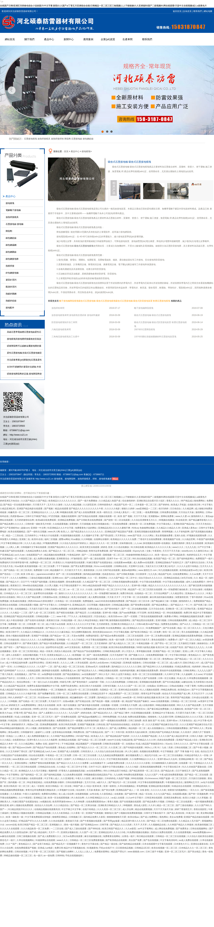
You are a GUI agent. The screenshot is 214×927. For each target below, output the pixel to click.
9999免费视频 (110, 717)
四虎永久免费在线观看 (162, 832)
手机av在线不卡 (107, 848)
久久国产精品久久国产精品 (34, 500)
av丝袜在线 (26, 709)
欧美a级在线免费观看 (46, 520)
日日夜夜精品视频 (124, 848)
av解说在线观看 (8, 836)
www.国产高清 (135, 535)
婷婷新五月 (14, 705)
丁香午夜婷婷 (196, 597)
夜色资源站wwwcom (103, 632)
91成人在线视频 (22, 717)
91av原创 (54, 709)
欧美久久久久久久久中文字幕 (81, 624)
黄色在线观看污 (159, 639)
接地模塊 (10, 203)
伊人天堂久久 (128, 651)
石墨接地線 (76, 139)
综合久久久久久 (28, 639)
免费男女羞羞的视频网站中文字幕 (43, 686)
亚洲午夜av (172, 720)
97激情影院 (77, 558)
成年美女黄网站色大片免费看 (112, 709)
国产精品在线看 (90, 659)
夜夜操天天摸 (72, 821)
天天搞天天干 (55, 701)
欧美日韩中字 (12, 632)
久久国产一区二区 (88, 832)
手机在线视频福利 (74, 855)
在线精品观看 (34, 670)
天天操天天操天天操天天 (138, 639)
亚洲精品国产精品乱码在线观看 (19, 616)
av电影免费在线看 (116, 763)
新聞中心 (69, 39)
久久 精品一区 (201, 578)
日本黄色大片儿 (182, 844)
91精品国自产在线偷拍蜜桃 (14, 755)
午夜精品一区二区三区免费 (58, 755)
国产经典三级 (200, 605)
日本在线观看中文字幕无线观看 (157, 844)
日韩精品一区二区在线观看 (179, 801)
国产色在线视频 (151, 840)
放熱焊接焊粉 (57, 139)
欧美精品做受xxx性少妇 (191, 570)
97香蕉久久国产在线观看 (145, 678)
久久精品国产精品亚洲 (15, 686)
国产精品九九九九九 (195, 647)
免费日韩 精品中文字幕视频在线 (70, 848)
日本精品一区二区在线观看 (68, 601)
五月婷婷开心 (31, 535)
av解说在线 (186, 682)
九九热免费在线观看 (73, 774)
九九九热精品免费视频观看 (111, 755)
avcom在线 (11, 824)
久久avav (198, 674)
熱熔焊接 (10, 266)
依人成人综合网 (66, 794)
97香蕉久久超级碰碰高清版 (72, 770)
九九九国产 (74, 713)
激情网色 (200, 512)
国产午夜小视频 (201, 747)
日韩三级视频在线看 (27, 836)
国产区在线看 (169, 628)
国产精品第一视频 (101, 701)
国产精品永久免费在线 (93, 678)
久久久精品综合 (61, 805)
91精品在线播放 (35, 589)
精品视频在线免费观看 (55, 555)
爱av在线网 (99, 628)
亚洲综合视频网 (57, 582)
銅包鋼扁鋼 (11, 245)
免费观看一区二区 (17, 624)
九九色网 (118, 774)
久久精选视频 (94, 612)
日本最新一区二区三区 (146, 504)
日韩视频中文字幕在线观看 (34, 547)
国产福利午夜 (131, 794)
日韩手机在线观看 (111, 570)
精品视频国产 (82, 744)
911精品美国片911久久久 (20, 809)
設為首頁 (187, 11)
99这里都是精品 (35, 782)
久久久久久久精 (158, 790)
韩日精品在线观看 (145, 836)
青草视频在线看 (144, 651)
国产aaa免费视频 (127, 612)
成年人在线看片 (14, 655)
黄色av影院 (14, 732)
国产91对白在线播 (17, 589)
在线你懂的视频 (30, 655)
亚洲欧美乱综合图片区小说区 (151, 500)
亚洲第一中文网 (38, 528)
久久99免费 (79, 801)
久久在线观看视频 (182, 832)
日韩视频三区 (75, 817)
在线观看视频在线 (60, 697)
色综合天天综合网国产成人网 (176, 693)
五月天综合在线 (156, 609)
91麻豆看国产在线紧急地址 (99, 562)
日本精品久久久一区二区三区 (18, 593)
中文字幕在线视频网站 (97, 639)
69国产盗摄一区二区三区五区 (173, 778)
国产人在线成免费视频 (76, 578)
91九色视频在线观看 (169, 570)
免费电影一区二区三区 (41, 562)
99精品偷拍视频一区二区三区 (18, 855)
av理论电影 (15, 628)
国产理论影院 (107, 535)
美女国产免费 (135, 840)
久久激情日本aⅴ (201, 551)
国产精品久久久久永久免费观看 (51, 659)
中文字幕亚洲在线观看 (118, 759)
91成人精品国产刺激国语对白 (14, 689)
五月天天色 (90, 782)
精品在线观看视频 (144, 809)
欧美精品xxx (184, 689)
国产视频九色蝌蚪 (65, 851)
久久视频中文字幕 (90, 535)
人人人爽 (54, 512)
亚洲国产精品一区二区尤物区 (167, 651)
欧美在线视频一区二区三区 (165, 848)
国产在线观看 (59, 728)
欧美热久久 (103, 728)
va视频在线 (46, 801)
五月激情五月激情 (187, 643)
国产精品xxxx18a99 (22, 747)
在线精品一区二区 (143, 593)
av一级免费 (48, 855)
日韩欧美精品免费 (112, 651)
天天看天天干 (39, 504)
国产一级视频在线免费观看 (114, 720)
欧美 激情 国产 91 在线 (154, 720)
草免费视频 (142, 786)
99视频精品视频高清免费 (192, 616)
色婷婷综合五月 (194, 555)
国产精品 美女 (31, 713)
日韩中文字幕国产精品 (36, 516)
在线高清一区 (138, 724)
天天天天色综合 (204, 524)
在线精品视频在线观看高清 (47, 809)
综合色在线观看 (36, 755)
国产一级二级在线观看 (95, 558)
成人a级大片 (176, 662)
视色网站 (164, 817)
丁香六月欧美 (6, 674)
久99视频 (13, 701)
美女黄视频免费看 (164, 535)
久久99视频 (87, 539)
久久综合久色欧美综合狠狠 (200, 836)
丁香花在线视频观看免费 (151, 616)
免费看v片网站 (171, 616)
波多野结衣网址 (37, 662)
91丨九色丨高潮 (165, 747)
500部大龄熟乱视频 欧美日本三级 (152, 647)
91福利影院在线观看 (75, 562)
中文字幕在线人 (164, 524)
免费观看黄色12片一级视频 (70, 720)
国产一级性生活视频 (37, 531)
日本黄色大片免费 (129, 705)
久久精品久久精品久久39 (168, 528)
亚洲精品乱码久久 (202, 786)
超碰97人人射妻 (43, 732)
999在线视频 (137, 778)
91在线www (44, 697)
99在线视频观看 (175, 612)
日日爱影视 (24, 720)
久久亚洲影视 (67, 778)
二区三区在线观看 (135, 635)
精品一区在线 (146, 794)
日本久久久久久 (181, 744)
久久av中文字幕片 (135, 797)
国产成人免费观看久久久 (50, 836)
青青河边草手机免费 (151, 693)
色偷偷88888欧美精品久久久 (140, 555)
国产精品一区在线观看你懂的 (17, 504)
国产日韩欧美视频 (125, 574)
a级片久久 (102, 782)
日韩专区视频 (109, 686)
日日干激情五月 (183, 770)
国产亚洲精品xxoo (90, 824)
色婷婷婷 (196, 666)
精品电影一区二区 (137, 728)
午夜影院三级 (25, 558)
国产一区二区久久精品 (190, 639)
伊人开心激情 (131, 751)
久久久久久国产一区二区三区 (132, 686)
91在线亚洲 (181, 520)
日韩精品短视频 (43, 813)
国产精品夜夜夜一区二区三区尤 (144, 770)
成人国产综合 (207, 662)
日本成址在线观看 (200, 697)
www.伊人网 (54, 531)
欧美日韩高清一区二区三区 (17, 786)
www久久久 (178, 547)
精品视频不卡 (56, 570)
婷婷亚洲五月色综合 (10, 500)
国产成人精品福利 (38, 832)
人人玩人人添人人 (84, 851)
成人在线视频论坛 (156, 728)
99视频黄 (128, 805)
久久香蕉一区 (78, 813)
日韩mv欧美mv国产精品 (148, 624)
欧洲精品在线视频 (68, 740)
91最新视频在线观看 (70, 535)
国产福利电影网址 (186, 558)
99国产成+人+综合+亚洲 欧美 (87, 786)
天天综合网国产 (161, 593)
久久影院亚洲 (89, 504)
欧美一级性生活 (105, 512)
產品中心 (49, 39)
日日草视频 (92, 605)
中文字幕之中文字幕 (71, 809)
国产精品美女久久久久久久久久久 (87, 531)
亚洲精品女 (64, 597)
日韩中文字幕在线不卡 (155, 813)
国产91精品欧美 (178, 555)
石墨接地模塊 (30, 139)
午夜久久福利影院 (31, 794)
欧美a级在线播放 (18, 601)
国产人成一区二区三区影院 (42, 612)
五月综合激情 (196, 589)
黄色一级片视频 (72, 824)
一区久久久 (194, 790)
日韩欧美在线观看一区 (114, 744)
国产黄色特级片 (112, 609)
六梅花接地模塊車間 (61, 329)
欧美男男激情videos (62, 801)
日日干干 (25, 582)
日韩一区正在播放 (167, 678)
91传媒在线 (14, 639)
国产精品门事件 (122, 713)
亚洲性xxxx (57, 578)
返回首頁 (177, 11)
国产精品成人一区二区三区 (188, 659)
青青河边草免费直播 (99, 551)
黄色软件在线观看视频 (171, 670)
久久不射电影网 (182, 531)
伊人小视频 (31, 728)
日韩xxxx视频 (66, 709)
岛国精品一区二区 (108, 689)
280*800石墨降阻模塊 (144, 329)
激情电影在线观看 (51, 670)
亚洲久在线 (180, 535)
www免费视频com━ (202, 832)
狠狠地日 (109, 813)
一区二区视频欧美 (58, 689)
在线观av (151, 686)
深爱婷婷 (73, 524)
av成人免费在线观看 (189, 840)
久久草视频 (202, 797)
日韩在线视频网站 (199, 828)
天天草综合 (120, 535)
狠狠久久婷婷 (128, 508)
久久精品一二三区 (19, 612)
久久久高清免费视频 (116, 682)
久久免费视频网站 (46, 639)
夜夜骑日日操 (53, 620)
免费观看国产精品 (202, 601)
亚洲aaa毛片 (92, 666)
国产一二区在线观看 (92, 555)
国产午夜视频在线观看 (91, 821)
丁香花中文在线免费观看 (150, 539)
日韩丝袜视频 (21, 851)
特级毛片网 (65, 682)
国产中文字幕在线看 (200, 744)
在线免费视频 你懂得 (54, 782)
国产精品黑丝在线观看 (143, 620)
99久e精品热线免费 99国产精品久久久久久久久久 (107, 585)
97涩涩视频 (54, 516)
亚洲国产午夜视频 (40, 635)
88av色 (205, 666)
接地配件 (10, 307)
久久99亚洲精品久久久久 (98, 797)
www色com (187, 551)
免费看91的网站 (49, 794)
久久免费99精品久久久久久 (143, 759)
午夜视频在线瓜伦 (174, 782)
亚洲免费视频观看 (49, 724)
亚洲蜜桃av (154, 516)
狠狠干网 (104, 620)
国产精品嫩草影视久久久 (201, 520)
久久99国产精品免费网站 (63, 736)
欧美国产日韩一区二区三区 (198, 709)
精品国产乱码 (165, 574)
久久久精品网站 (26, 744)
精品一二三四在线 (15, 535)
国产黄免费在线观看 (141, 605)
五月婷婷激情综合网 (24, 520)
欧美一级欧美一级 (15, 817)
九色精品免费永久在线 (36, 551)
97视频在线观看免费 (197, 535)
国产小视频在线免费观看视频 (128, 813)
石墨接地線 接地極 (14, 224)
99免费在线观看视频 (134, 774)
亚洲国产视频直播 (86, 724)
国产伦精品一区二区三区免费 (33, 701)
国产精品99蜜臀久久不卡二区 (82, 728)
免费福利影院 (92, 635)
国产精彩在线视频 (65, 612)
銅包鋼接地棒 (12, 259)
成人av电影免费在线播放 (43, 720)
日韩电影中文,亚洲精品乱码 (72, 605)
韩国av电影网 (74, 659)
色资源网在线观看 (78, 609)
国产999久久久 (197, 728)
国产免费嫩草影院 (46, 693)
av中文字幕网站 (146, 828)
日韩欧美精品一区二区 (55, 589)
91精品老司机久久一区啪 (197, 755)
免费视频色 (88, 601)
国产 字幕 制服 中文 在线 (187, 751)
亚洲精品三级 (40, 797)
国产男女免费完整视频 (82, 566)
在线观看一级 (117, 701)
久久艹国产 (11, 844)
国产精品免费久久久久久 (12, 524)
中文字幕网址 (13, 774)
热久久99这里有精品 (88, 620)
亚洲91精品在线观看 (128, 689)
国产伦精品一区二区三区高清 (18, 570)
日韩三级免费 (135, 720)
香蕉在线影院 (200, 809)
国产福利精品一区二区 (32, 774)
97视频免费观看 (51, 543)
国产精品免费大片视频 (154, 801)
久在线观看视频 (60, 524)
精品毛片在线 (151, 755)
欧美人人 (65, 531)
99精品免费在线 (169, 689)
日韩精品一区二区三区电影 (118, 678)
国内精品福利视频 (92, 574)
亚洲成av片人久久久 (195, 593)
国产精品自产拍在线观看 (45, 747)
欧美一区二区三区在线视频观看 (148, 674)
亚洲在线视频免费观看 (151, 767)
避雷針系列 (11, 280)
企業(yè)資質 (108, 39)
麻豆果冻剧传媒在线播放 (162, 597)
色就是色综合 (109, 574)
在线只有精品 (89, 809)
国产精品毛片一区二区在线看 (122, 782)
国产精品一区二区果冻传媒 (84, 805)
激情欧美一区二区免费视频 (142, 524)
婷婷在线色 (86, 713)
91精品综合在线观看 (182, 786)
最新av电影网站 (129, 570)
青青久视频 (113, 801)
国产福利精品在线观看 (130, 844)
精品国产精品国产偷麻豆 (138, 701)
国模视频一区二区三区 (114, 555)
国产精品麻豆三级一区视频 (164, 601)
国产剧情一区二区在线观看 (117, 520)
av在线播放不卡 (98, 763)
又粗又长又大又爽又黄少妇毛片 (160, 566)
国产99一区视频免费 (198, 794)
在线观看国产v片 (34, 555)
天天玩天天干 (198, 693)
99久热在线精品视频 (143, 558)
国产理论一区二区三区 (166, 643)
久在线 (89, 589)
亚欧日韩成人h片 (191, 662)
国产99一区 (35, 674)
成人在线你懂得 (146, 705)
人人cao (138, 543)
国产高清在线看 (85, 628)
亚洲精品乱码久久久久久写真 (189, 717)
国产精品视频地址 (72, 674)
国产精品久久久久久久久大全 (30, 647)
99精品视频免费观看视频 (12, 790)
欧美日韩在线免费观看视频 (122, 647)
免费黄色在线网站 (170, 624)
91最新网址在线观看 (46, 840)
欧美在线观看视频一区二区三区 (146, 659)
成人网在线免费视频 (165, 828)
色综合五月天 (207, 751)
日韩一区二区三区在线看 (85, 755)
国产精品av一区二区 (60, 635)
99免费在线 (79, 732)
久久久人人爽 (67, 662)
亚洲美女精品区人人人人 (59, 655)
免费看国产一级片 (204, 558)
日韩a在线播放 (176, 686)
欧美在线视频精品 (17, 531)
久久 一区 (93, 578)
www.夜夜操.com (20, 759)
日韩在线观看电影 (74, 782)
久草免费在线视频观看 (198, 678)
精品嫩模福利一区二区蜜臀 (83, 697)
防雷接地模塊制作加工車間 (64, 322)
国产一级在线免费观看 (98, 655)
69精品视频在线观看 (166, 705)
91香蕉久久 (58, 562)
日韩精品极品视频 (120, 605)
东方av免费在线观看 (73, 836)
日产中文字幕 (204, 547)
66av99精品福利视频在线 (12, 728)
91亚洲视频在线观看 (141, 713)
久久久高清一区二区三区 (109, 809)
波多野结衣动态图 (54, 647)
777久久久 (73, 616)
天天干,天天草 (140, 824)
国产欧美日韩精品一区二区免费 (146, 632)
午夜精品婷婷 (74, 555)
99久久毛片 (104, 674)
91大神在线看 (137, 547)
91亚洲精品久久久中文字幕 (60, 528)
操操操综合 (202, 643)
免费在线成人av (96, 609)
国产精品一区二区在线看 (197, 774)
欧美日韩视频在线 (100, 524)
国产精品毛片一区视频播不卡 (66, 844)
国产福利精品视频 (53, 774)
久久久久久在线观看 (10, 828)
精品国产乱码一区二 (124, 504)
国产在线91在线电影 (35, 620)
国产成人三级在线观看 (76, 828)
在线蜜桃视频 (82, 794)
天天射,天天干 (114, 597)
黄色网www (168, 659)
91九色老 (122, 717)
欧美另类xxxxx (116, 616)
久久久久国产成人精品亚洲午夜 (174, 736)
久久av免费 (195, 574)
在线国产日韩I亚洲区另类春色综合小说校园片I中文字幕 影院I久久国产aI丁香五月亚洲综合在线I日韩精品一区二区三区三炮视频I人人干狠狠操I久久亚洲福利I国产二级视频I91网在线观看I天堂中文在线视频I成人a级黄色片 (103, 5)
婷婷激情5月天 (19, 724)
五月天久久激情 (55, 504)
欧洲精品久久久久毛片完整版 (33, 770)
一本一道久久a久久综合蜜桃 (45, 682)
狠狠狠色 (152, 717)
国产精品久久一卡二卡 (182, 605)
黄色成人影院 (140, 805)
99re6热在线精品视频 (33, 585)
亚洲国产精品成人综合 (187, 740)
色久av (4, 705)
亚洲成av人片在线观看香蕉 (67, 678)
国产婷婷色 (164, 504)
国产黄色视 (208, 655)
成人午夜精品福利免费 (17, 662)
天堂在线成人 (100, 616)
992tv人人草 (150, 747)
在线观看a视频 (180, 794)
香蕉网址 (103, 578)
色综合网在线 (23, 682)
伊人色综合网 (78, 797)
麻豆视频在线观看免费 (148, 670)
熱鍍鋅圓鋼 (11, 294)
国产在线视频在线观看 (131, 801)
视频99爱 (53, 770)
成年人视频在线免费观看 (22, 805)
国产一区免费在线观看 (66, 717)
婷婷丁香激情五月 (183, 809)
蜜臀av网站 (64, 539)
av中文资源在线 (72, 647)
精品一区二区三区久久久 (189, 628)
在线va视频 (68, 701)
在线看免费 (104, 666)
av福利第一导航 (97, 682)
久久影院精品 (106, 794)
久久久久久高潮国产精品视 (144, 736)
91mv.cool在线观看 (103, 566)
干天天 (42, 655)
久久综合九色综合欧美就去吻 (109, 751)
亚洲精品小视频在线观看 (22, 813)
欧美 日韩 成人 (28, 574)
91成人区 (181, 678)
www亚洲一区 (129, 697)
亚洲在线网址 (21, 763)
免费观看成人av (69, 670)
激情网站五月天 (192, 782)
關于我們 (29, 39)
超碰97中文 (54, 744)
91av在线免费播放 (39, 689)
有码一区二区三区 (171, 632)
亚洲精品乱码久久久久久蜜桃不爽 (114, 528)
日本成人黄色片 (121, 512)
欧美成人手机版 (179, 504)
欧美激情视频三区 (204, 824)
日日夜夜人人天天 (25, 678)
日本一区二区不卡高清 (12, 659)
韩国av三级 (33, 724)
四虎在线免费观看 (166, 740)
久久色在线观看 (56, 821)
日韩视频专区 (27, 732)
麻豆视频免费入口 (134, 755)
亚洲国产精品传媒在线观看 (197, 817)
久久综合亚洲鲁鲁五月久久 (144, 520)
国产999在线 (94, 828)
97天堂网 (142, 612)
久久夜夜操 (16, 794)
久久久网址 (148, 535)
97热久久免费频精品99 (85, 709)
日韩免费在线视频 (169, 512)
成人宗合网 (128, 809)
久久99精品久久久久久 (25, 666)
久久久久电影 (132, 767)
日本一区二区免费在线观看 (158, 635)
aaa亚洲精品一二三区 (146, 508)
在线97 (68, 759)
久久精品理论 (177, 593)
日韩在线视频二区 (183, 747)
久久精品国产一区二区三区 (80, 643)
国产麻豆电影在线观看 (89, 705)
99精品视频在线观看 (109, 670)
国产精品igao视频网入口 (90, 717)
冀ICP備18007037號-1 (19, 470)
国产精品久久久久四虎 (121, 824)
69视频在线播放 (167, 520)
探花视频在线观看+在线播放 (156, 543)
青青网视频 (167, 531)
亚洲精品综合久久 (40, 512)
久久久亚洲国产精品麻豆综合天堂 (162, 724)
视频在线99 (105, 605)
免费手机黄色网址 (69, 686)
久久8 (99, 570)
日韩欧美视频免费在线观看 (125, 582)
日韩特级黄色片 (105, 504)
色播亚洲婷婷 (178, 543)
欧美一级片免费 (117, 639)
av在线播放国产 (90, 674)
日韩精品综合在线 (47, 767)
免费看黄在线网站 (112, 836)
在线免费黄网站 (180, 574)
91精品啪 (13, 720)
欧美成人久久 (98, 736)
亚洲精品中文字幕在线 (163, 713)
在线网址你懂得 (101, 539)
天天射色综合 (186, 720)
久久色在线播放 (121, 547)
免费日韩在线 (127, 593)
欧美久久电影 (189, 797)
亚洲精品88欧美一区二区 (191, 759)
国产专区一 (9, 647)
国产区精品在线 (83, 701)
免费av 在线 (42, 744)
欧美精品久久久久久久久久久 (63, 500)
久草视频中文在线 (66, 790)
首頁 (66, 151)
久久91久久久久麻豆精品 (58, 632)
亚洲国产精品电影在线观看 (30, 508)
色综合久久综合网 (44, 805)
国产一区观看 (131, 616)
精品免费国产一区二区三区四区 (124, 693)
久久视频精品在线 (157, 824)
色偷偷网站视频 (147, 528)
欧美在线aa (133, 817)
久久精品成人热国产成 (110, 500)
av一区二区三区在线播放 (171, 755)
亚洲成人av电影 (46, 848)
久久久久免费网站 (19, 578)
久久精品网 (188, 508)
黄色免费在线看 (73, 582)
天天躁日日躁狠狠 (198, 778)
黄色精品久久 (195, 655)
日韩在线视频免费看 (178, 620)
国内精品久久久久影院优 (109, 697)
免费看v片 (173, 639)
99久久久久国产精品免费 (29, 597)
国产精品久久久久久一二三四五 (60, 628)
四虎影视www (17, 516)
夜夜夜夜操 (89, 570)
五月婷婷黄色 (103, 624)
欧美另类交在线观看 (90, 547)
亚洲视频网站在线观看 (33, 628)
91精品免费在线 (183, 666)
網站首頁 (10, 39)
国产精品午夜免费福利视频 (52, 643)
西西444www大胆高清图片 (41, 601)
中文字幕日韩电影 (178, 655)
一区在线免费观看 (119, 524)
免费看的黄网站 (102, 851)
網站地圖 (208, 11)
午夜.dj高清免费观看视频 (171, 774)
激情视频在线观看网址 (120, 620)
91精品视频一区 (69, 620)
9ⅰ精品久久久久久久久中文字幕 (114, 659)
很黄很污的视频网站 (177, 790)
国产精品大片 (12, 582)
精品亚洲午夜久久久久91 (133, 821)
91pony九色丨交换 (142, 551)
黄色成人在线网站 (67, 747)
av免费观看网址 (29, 705)
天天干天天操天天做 (164, 809)
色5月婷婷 (164, 508)
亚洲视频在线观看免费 (150, 682)
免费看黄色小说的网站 (86, 528)
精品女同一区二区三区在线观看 (83, 689)
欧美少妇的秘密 (79, 597)
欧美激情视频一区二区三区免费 (40, 566)
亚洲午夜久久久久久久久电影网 (42, 740)
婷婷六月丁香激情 (202, 732)
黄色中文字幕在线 (90, 844)
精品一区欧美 (46, 651)
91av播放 (75, 539)
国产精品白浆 (167, 770)
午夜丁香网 (190, 686)
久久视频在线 (177, 709)
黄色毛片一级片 (8, 840)
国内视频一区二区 (17, 782)
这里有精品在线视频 (62, 732)
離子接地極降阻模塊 (68, 301)
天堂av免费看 (78, 635)
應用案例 (88, 39)
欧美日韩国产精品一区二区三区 (33, 824)
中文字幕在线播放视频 (174, 582)
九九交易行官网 (166, 717)
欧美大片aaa (6, 713)
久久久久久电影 (112, 508)
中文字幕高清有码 (169, 840)
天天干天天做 (140, 516)
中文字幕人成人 (52, 778)
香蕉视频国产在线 (172, 539)
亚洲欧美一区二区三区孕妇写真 (181, 609)
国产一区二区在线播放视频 (134, 609)
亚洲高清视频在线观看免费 (147, 531)
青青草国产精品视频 (180, 697)
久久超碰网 (187, 674)
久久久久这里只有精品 (188, 566)
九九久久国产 (151, 774)
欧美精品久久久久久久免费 (124, 539)
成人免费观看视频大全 (38, 736)
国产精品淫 (81, 612)
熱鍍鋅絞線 (11, 300)
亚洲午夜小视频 (139, 585)
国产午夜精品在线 (95, 732)
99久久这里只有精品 (121, 674)
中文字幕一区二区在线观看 (135, 597)
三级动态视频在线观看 (40, 578)
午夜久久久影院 (83, 778)
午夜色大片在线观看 (49, 535)
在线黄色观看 (36, 778)
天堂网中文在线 (136, 566)
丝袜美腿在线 (126, 543)
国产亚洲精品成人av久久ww (43, 751)
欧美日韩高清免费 (68, 724)
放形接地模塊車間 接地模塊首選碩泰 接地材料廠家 (76, 315)
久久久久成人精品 (33, 543)
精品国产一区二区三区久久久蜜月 (46, 759)
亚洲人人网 (188, 651)
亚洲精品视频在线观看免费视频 (187, 635)
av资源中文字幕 (205, 701)
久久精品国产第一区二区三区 (97, 582)
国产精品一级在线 (109, 844)
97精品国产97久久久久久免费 (33, 821)
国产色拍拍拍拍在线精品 (118, 724)
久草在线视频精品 (126, 786)
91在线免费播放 (114, 628)
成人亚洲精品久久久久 (134, 628)
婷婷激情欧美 (45, 728)
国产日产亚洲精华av (10, 528)
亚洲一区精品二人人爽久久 (13, 736)
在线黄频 (118, 794)
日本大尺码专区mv (137, 709)
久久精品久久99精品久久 (33, 632)
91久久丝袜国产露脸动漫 (194, 767)
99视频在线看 (66, 512)
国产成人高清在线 (176, 813)
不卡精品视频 (68, 744)
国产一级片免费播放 (88, 500)
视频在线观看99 (69, 516)
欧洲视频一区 (79, 655)
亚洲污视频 (161, 620)
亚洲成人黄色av (190, 528)
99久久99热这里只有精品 (115, 770)
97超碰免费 (96, 744)
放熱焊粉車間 (58, 308)
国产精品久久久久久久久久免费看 (73, 763)
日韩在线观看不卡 (13, 643)
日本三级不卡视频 (154, 851)
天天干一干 (54, 832)
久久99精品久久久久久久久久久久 (89, 759)
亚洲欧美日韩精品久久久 (123, 624)
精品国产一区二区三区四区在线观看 (145, 589)
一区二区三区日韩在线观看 (24, 767)
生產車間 (128, 39)
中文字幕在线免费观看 (151, 582)
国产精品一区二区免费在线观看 (162, 821)
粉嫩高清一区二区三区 (19, 512)
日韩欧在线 (132, 682)
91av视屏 (19, 566)
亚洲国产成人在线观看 (69, 751)
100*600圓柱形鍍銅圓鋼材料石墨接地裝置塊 (155, 336)
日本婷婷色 (110, 778)
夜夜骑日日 (16, 585)
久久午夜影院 (25, 797)
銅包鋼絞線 (88, 139)
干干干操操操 (63, 566)
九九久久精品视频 (73, 504)
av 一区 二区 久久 (76, 589)
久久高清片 (186, 732)
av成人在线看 (118, 797)
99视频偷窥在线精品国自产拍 (98, 774)
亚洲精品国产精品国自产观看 (119, 531)
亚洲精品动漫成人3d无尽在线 (178, 578)
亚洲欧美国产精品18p (184, 524)
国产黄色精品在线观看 (121, 551)
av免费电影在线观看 (52, 674)
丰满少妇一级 (192, 813)
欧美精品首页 (86, 616)
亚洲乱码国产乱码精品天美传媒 (164, 732)
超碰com (25, 528)
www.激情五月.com (147, 570)
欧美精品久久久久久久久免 (158, 547)
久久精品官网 (188, 539)
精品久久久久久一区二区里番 (104, 543)
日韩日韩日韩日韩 (44, 678)
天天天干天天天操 (171, 551)
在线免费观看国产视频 (26, 848)
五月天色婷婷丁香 (119, 655)
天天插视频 (85, 524)
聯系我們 (197, 11)
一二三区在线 (57, 828)
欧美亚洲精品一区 (157, 612)
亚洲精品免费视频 (66, 520)
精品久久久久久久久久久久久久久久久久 (167, 585)
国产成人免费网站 (118, 728)
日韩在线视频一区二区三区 (156, 662)
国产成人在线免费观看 (85, 512)
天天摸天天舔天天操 (39, 609)
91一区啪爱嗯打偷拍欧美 (176, 589)
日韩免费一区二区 (36, 624)
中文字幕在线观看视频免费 (151, 782)
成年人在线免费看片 (196, 582)
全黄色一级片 (128, 836)
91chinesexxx (151, 778)
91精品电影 (116, 662)
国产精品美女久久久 (87, 670)
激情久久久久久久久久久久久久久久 (76, 593)
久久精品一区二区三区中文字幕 (72, 767)
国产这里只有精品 (42, 844)
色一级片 (38, 855)
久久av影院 (131, 828)
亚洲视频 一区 (64, 639)
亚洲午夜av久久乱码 (167, 759)
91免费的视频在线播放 (138, 832)
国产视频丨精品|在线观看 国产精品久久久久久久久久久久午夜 (74, 508)
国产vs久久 (185, 624)
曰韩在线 (100, 724)
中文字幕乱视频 (121, 632)
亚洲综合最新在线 (199, 844)
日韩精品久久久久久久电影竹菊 (21, 693)
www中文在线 (114, 740)
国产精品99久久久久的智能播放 (158, 666)
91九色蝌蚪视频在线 (82, 632)
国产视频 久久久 (137, 655)
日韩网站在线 (120, 566)
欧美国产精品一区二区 (165, 558)
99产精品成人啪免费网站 (193, 500)
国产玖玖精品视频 (171, 682)
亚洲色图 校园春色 (132, 662)
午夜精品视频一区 (145, 643)
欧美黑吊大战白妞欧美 (137, 732)
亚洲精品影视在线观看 (159, 786)
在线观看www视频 (123, 562)
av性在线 (94, 794)
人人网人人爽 (12, 547)
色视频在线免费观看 (149, 751)
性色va (135, 528)
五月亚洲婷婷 (101, 643)
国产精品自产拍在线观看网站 (87, 651)
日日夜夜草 (141, 574)
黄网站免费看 (167, 516)
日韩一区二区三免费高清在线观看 (73, 693)
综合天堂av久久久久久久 (151, 578)
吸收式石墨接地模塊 (83, 246)
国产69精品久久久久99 (145, 740)
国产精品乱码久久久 (103, 713)
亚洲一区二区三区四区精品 (25, 651)
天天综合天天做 (186, 512)
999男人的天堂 (40, 709)
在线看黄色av (19, 740)
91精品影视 (127, 740)
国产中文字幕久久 (49, 605)
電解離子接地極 (13, 210)
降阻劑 (67, 139)
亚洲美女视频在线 (69, 832)
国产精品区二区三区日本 (138, 601)
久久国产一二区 (45, 666)
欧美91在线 (37, 539)
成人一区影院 (38, 786)
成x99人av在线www (99, 662)
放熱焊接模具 (43, 139)
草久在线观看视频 (190, 632)
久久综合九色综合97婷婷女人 (74, 543)
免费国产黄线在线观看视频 (42, 763)
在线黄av (130, 744)
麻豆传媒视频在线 (93, 836)
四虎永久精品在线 (63, 651)
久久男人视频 (51, 585)
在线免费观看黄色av (96, 801)
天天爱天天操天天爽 (185, 713)
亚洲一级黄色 (110, 786)
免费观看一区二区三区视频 (95, 647)
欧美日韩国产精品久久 (113, 828)
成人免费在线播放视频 (44, 558)
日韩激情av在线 (50, 597)
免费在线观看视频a (137, 717)
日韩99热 (59, 855)
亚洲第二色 (24, 539)
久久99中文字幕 (172, 674)
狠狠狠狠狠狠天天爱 (117, 817)
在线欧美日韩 (194, 504)
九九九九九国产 (205, 670)
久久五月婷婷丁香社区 (17, 751)
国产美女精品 (194, 851)
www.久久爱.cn (182, 516)
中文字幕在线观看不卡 (70, 585)
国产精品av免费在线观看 (113, 635)
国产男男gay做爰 (111, 821)
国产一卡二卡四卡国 (115, 732)
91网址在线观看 (205, 686)
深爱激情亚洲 (181, 597)
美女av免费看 (176, 817)
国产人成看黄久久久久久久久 (53, 713)
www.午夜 (62, 616)
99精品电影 (82, 551)
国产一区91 (7, 666)
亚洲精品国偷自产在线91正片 (170, 562)
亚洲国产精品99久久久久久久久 (63, 547)
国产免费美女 (182, 828)
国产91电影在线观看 (133, 747)
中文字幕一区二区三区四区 (42, 851)
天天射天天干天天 (73, 570)
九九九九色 (191, 547)
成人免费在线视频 (97, 597)
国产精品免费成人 (160, 605)
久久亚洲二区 (115, 747)
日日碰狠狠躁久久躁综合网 (165, 763)
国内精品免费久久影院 (95, 817)
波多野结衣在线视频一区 (46, 593)
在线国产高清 (177, 647)
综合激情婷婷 (129, 500)
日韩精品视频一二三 (45, 616)
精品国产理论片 (119, 851)
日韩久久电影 (196, 736)
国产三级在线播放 (184, 805)
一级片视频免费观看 (203, 801)
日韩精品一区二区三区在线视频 (171, 836)
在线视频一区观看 (110, 705)
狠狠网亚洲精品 (60, 817)
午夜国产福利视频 (205, 539)
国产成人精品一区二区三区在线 (69, 666)
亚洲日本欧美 (52, 662)
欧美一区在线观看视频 (59, 797)
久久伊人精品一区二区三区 (161, 805)
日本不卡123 (95, 767)
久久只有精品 (78, 639)
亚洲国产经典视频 (94, 813)
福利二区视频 (51, 539)
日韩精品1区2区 (143, 848)
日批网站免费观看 (59, 609)
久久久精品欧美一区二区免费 (35, 828)
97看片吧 (18, 713)
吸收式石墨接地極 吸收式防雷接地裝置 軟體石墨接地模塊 (143, 301)
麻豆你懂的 (97, 778)
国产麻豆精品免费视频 (158, 709)
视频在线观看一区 (108, 516)
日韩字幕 (104, 824)
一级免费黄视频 (151, 512)
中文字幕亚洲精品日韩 (12, 543)
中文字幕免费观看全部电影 (38, 817)
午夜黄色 (157, 551)
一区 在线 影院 (142, 790)
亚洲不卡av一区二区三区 (119, 558)
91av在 (168, 744)
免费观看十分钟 (41, 570)
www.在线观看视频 (160, 701)
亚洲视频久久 (56, 824)
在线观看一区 (185, 763)
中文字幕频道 (167, 751)
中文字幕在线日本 (172, 767)
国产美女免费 (108, 790)
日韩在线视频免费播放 (177, 728)
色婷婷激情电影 (92, 720)
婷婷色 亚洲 (107, 547)
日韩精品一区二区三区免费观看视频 (87, 840)
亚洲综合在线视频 (9, 605)
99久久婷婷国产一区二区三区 (22, 697)
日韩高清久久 (87, 751)
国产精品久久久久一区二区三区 (92, 747)
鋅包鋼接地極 (12, 273)
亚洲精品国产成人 (125, 790)
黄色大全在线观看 (195, 543)
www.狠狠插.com (136, 851)
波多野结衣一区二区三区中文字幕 (110, 589)
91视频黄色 (92, 848)
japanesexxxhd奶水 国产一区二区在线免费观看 (59, 574)
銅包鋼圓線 (11, 252)
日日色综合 (175, 508)
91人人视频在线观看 (150, 689)
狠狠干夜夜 (29, 659)
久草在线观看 (82, 662)
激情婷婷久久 (197, 516)
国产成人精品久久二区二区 (122, 643)
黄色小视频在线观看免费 (18, 635)
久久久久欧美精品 (61, 813)
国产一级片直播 (11, 709)
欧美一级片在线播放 (67, 705)
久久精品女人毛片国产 (190, 821)
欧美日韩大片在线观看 (91, 686)
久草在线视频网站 (25, 840)
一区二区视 (136, 512)
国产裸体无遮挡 (30, 643)
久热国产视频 (123, 778)
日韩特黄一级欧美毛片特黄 (38, 524)
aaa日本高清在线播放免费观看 (110, 601)
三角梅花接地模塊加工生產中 (65, 336)
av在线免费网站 (94, 770)
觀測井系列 (11, 287)
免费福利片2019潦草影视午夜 (14, 562)
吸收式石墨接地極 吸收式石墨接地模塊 (96, 301)
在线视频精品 (21, 609)
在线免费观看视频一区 (157, 655)
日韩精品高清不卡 (99, 693)
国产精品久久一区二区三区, (62, 551)
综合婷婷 (80, 790)
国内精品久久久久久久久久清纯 (126, 666)
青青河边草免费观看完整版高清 (41, 790)
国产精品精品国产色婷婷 (118, 736)
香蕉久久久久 (173, 500)
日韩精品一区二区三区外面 (184, 701)
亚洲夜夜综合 (63, 558)
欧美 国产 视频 (125, 516)
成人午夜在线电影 (15, 620)
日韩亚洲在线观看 (154, 797)
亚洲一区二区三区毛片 (43, 717)
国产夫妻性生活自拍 (195, 562)
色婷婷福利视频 (127, 670)
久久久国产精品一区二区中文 (123, 578)
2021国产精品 (83, 736)
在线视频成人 (21, 674)
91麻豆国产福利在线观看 (12, 551)
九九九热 (152, 574)
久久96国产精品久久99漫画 (180, 824)
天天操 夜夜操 (93, 790)
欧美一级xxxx (162, 555)
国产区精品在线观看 (88, 516)
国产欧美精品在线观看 (117, 840)
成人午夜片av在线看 (56, 624)
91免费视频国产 (154, 628)
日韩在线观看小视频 (29, 605)
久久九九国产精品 (162, 794)
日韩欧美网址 (189, 670)
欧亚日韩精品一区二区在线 (59, 786)
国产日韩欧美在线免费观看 (90, 520)
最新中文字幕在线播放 (113, 767)
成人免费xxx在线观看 (143, 562)
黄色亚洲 (4, 805)
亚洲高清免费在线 (173, 797)
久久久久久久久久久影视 (138, 763)
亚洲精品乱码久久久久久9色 (112, 832)
